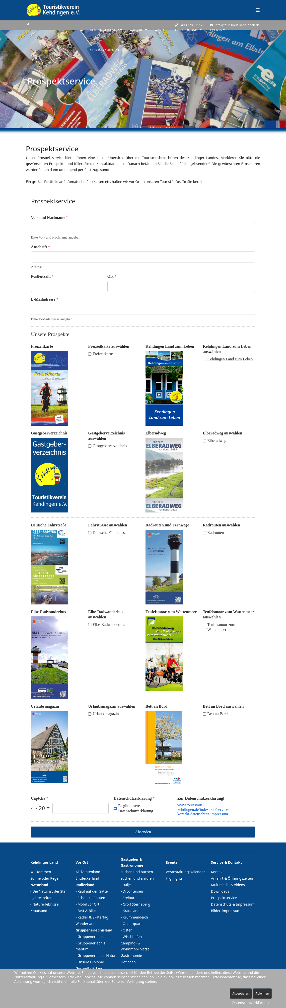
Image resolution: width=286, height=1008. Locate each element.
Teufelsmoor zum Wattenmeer (171, 612)
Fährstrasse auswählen (107, 525)
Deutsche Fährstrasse (110, 532)
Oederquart (132, 923)
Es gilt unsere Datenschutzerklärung (135, 808)
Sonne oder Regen (45, 878)
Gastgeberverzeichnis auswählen (106, 435)
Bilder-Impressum (225, 910)
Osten (128, 930)
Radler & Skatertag (92, 917)
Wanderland (85, 923)
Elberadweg (155, 433)
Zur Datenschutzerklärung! (200, 798)
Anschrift (40, 247)
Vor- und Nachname (49, 217)
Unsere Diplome (90, 962)
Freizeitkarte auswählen (108, 346)
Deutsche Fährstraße (49, 525)
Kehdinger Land (104, 30)
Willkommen (40, 871)
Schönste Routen (91, 897)
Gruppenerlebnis (91, 936)
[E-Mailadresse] (143, 309)
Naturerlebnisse (45, 904)
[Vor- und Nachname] (143, 227)
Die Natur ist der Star (49, 891)
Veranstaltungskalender (185, 871)
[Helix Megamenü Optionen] (258, 10)
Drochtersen (133, 891)
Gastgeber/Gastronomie (177, 30)
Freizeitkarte (42, 346)
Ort (112, 276)
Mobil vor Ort (88, 904)
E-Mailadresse (44, 299)
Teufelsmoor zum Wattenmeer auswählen (228, 614)
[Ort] (181, 286)
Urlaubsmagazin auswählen (111, 706)
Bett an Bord (156, 706)
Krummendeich (135, 917)
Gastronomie (131, 955)
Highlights (174, 878)
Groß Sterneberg (136, 904)
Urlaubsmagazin (45, 706)
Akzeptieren (240, 993)
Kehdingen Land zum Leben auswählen (227, 349)
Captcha (39, 798)
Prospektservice (224, 897)
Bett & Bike (86, 910)
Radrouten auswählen (221, 525)
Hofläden (128, 962)
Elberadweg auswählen (222, 433)
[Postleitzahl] (66, 286)
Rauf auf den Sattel (93, 891)
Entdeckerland (87, 878)
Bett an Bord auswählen (223, 706)
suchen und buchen (137, 871)
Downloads (220, 891)
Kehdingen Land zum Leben (169, 346)
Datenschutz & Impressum (233, 904)
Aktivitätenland (87, 871)
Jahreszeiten (42, 897)
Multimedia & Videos (228, 884)
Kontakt (217, 871)
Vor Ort (137, 30)
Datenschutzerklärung (134, 798)
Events (216, 30)
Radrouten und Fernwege (167, 525)
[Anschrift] (143, 257)
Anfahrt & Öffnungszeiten (232, 878)
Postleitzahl (42, 276)
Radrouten (215, 532)
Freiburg (130, 897)
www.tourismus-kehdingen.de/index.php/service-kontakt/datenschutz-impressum (203, 809)
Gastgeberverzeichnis (49, 433)
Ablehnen (262, 993)
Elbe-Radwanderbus (48, 612)
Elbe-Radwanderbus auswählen (105, 614)
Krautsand (38, 910)
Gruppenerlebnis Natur (96, 955)
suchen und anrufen (137, 878)
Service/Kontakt (105, 50)
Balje (127, 884)
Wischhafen (132, 936)
